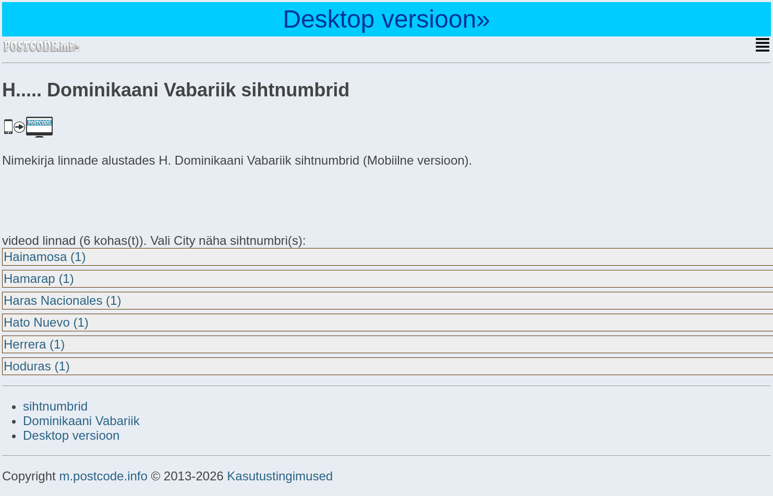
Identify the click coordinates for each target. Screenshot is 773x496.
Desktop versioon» (386, 19)
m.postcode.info (103, 476)
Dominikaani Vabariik (81, 421)
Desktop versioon (71, 435)
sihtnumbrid (55, 406)
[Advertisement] (85, 199)
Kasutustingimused (280, 476)
